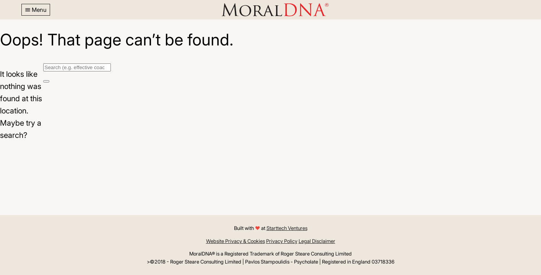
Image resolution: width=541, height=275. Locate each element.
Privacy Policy (281, 241)
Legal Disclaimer (317, 241)
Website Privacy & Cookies (235, 241)
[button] (35, 10)
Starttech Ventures (286, 228)
